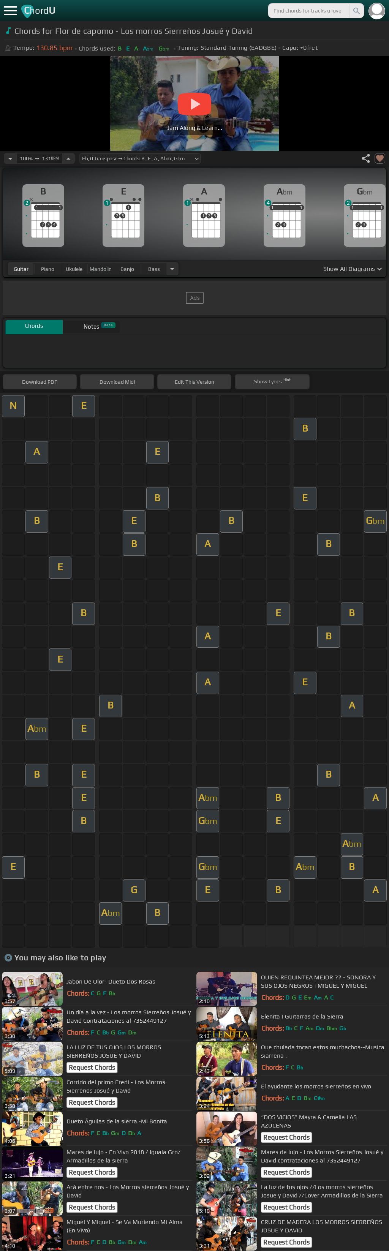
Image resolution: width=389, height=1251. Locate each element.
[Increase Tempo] (68, 158)
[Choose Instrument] (172, 269)
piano (47, 269)
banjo (127, 269)
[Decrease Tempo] (10, 158)
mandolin (101, 269)
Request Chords (92, 1067)
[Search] (356, 10)
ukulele (74, 269)
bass (154, 269)
